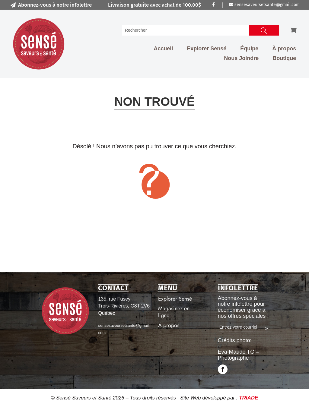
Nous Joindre (241, 58)
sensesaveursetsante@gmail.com (264, 4)
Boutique (284, 58)
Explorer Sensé (206, 49)
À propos (284, 49)
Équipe (249, 49)
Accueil (163, 49)
